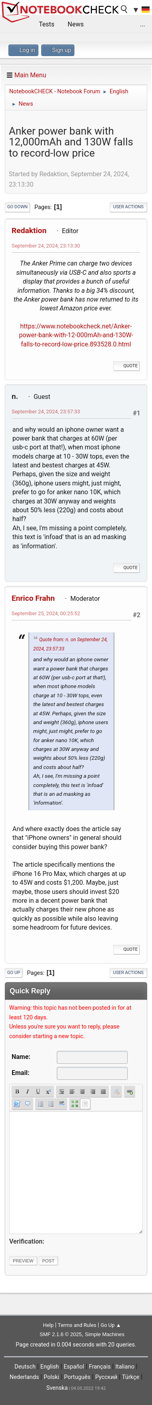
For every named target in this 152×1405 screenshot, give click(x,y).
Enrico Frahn (33, 598)
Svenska (57, 1388)
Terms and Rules (77, 1325)
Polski (51, 1377)
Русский (106, 1377)
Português (77, 1377)
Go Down (17, 206)
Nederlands (24, 1377)
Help (48, 1325)
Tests (46, 24)
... (142, 24)
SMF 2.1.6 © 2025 (61, 1334)
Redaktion (29, 230)
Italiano (124, 1366)
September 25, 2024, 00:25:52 (46, 613)
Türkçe (130, 1377)
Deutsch (25, 1366)
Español (74, 1366)
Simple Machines (104, 1334)
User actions (128, 206)
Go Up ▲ (110, 1325)
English (49, 1366)
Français (99, 1366)
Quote (126, 365)
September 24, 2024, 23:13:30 (46, 246)
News (76, 24)
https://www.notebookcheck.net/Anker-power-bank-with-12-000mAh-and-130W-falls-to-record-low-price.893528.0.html (76, 335)
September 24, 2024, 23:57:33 (46, 412)
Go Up (13, 972)
